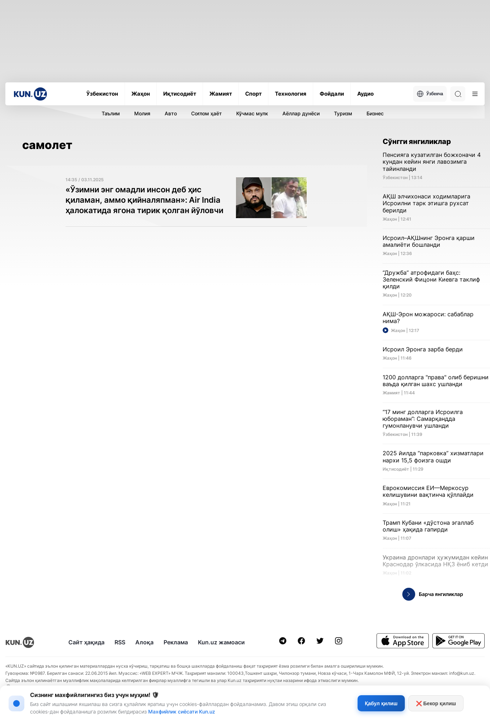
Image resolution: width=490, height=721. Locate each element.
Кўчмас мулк (252, 113)
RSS (120, 642)
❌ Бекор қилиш (436, 703)
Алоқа (144, 642)
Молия (142, 113)
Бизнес (375, 113)
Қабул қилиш (381, 703)
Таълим (111, 113)
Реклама (176, 642)
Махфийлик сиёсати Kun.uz (181, 711)
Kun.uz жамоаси (221, 642)
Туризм (343, 113)
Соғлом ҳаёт (206, 113)
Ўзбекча (430, 93)
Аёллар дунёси (301, 113)
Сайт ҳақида (86, 642)
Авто (171, 113)
